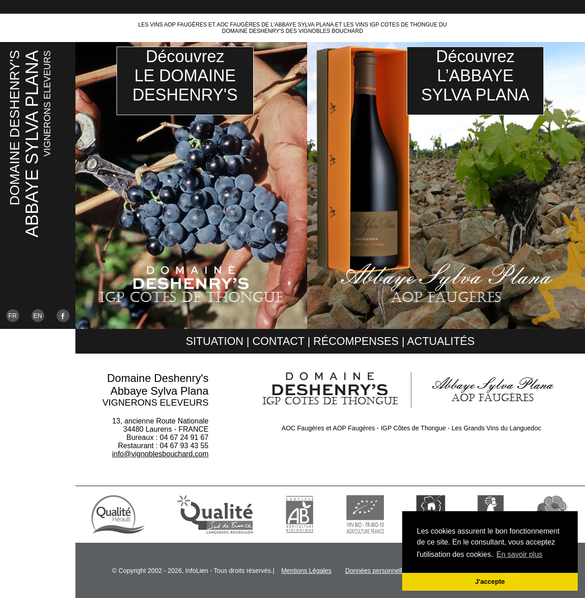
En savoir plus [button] (519, 554)
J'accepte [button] (490, 581)
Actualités (441, 341)
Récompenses (356, 341)
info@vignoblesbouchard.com (160, 454)
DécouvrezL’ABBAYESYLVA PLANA (475, 75)
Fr (12, 315)
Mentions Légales (306, 570)
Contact (278, 341)
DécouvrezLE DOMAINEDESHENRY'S (185, 75)
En (37, 315)
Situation (214, 341)
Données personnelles (377, 570)
